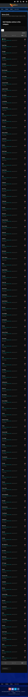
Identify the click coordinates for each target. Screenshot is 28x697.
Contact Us (23, 691)
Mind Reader (4, 70)
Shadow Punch (5, 419)
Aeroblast (4, 64)
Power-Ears (4, 488)
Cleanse (3, 375)
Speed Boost (4, 301)
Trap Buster (4, 513)
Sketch (3, 569)
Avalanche (4, 138)
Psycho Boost (5, 220)
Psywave (4, 195)
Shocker (3, 600)
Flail (3, 357)
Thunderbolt (4, 457)
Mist (3, 469)
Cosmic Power (5, 82)
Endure (3, 145)
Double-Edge (4, 594)
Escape (3, 463)
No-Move (4, 450)
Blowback (4, 251)
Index (4, 39)
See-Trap (4, 188)
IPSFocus (8, 691)
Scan (3, 475)
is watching (4, 101)
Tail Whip (4, 369)
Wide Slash (4, 151)
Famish (3, 625)
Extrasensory (4, 507)
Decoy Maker (4, 400)
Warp (3, 263)
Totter (3, 425)
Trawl (3, 363)
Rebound (4, 213)
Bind (3, 407)
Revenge (4, 126)
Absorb (3, 532)
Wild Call (4, 525)
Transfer (4, 276)
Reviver (3, 588)
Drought (3, 500)
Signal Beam (4, 269)
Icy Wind (4, 57)
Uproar (3, 245)
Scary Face (4, 170)
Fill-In (3, 650)
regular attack (5, 88)
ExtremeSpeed (5, 494)
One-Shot (4, 550)
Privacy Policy (17, 691)
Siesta (3, 413)
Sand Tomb (4, 631)
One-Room (4, 638)
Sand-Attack (4, 619)
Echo (3, 613)
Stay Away (4, 338)
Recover (3, 307)
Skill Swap (4, 556)
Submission (4, 294)
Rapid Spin (4, 45)
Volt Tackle (4, 76)
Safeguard (4, 519)
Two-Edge (4, 438)
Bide (3, 113)
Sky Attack (4, 95)
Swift (3, 656)
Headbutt (4, 581)
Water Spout (4, 257)
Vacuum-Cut (4, 575)
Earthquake (4, 319)
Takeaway (4, 201)
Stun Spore (4, 394)
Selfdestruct (4, 382)
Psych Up (4, 282)
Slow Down (4, 288)
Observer (4, 388)
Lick (3, 344)
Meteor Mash (5, 132)
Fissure (3, 482)
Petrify (3, 326)
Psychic (3, 207)
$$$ (3, 163)
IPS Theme (4, 691)
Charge (3, 444)
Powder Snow (5, 107)
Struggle (4, 51)
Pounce (3, 351)
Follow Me (4, 120)
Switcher (4, 238)
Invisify (3, 538)
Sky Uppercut (5, 544)
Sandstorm (4, 606)
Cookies (14, 692)
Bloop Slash (4, 226)
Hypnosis (4, 232)
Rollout (3, 157)
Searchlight (4, 313)
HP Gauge (4, 563)
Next (22, 35)
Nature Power (5, 332)
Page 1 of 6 (14, 35)
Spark (3, 644)
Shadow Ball (4, 432)
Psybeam (4, 182)
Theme (12, 691)
